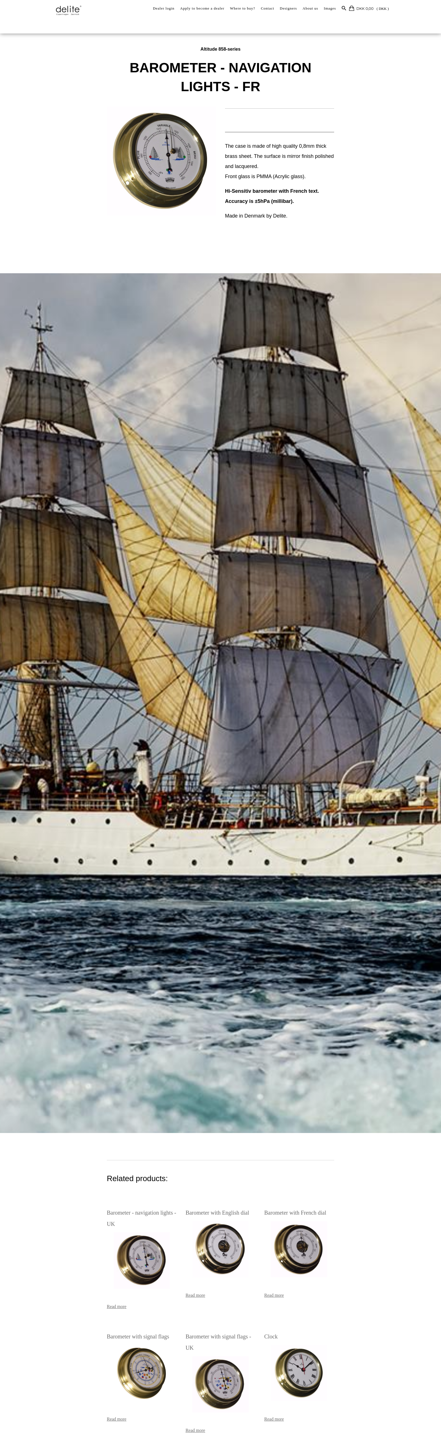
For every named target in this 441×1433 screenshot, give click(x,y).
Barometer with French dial (309, 1212)
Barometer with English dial (203, 1212)
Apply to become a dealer (202, 8)
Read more (74, 1294)
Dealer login (164, 8)
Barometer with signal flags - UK (209, 1325)
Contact (267, 8)
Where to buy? (242, 8)
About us (310, 8)
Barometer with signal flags (96, 1325)
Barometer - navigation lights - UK (104, 1212)
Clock (285, 1325)
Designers (288, 8)
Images (330, 8)
